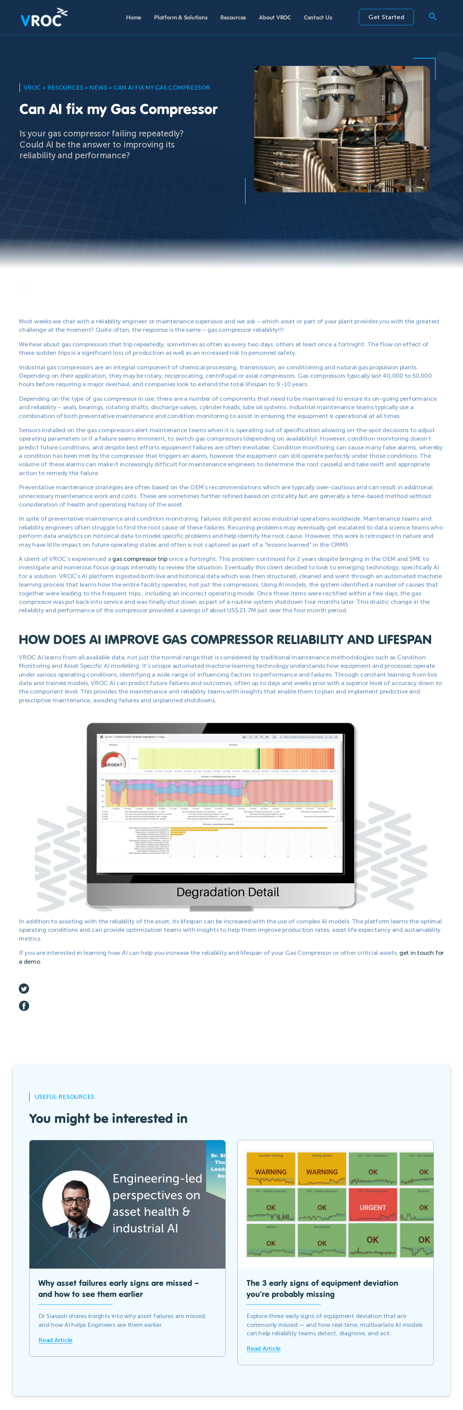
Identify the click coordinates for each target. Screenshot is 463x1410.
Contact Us (318, 17)
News (98, 87)
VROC (32, 87)
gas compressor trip (139, 559)
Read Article (55, 1340)
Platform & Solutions (180, 17)
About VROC (275, 17)
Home (133, 17)
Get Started (386, 17)
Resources (233, 17)
